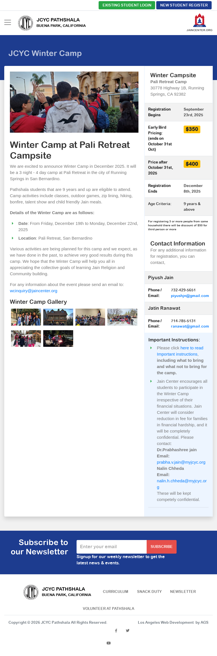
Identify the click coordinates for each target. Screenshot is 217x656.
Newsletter (183, 592)
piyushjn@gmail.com (190, 296)
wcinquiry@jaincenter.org (33, 290)
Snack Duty (149, 592)
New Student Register (184, 5)
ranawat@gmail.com (190, 326)
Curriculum (115, 592)
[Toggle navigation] (7, 22)
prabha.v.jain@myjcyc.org (181, 462)
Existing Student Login (127, 5)
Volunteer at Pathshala (108, 608)
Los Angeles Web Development (166, 622)
